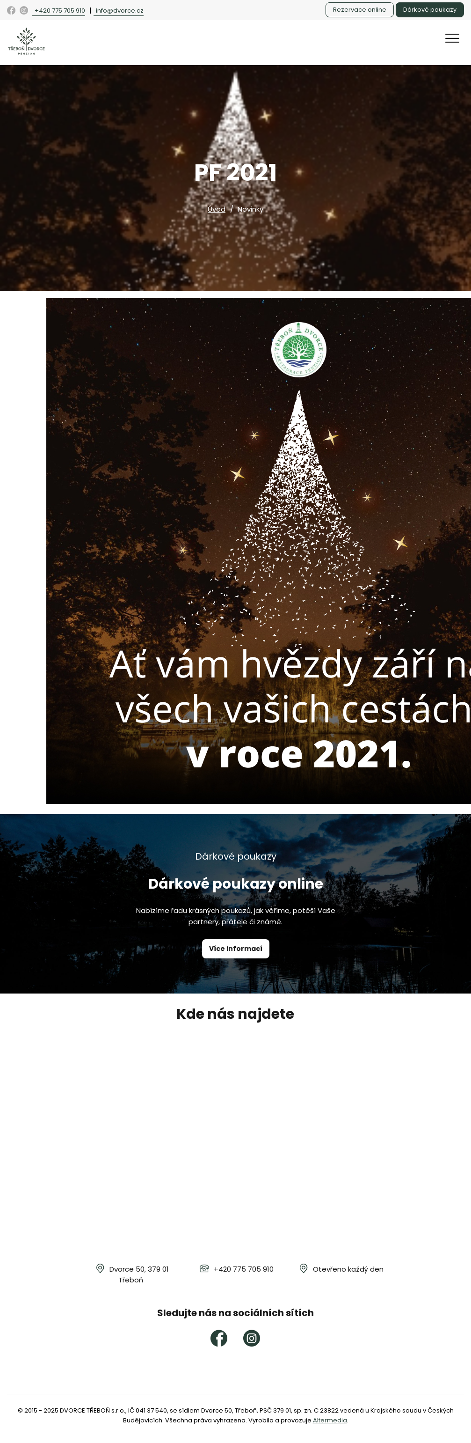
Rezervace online (359, 9)
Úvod (216, 209)
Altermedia (330, 1420)
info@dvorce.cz (120, 10)
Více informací (235, 948)
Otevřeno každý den (348, 1269)
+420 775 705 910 (60, 10)
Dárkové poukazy (430, 9)
